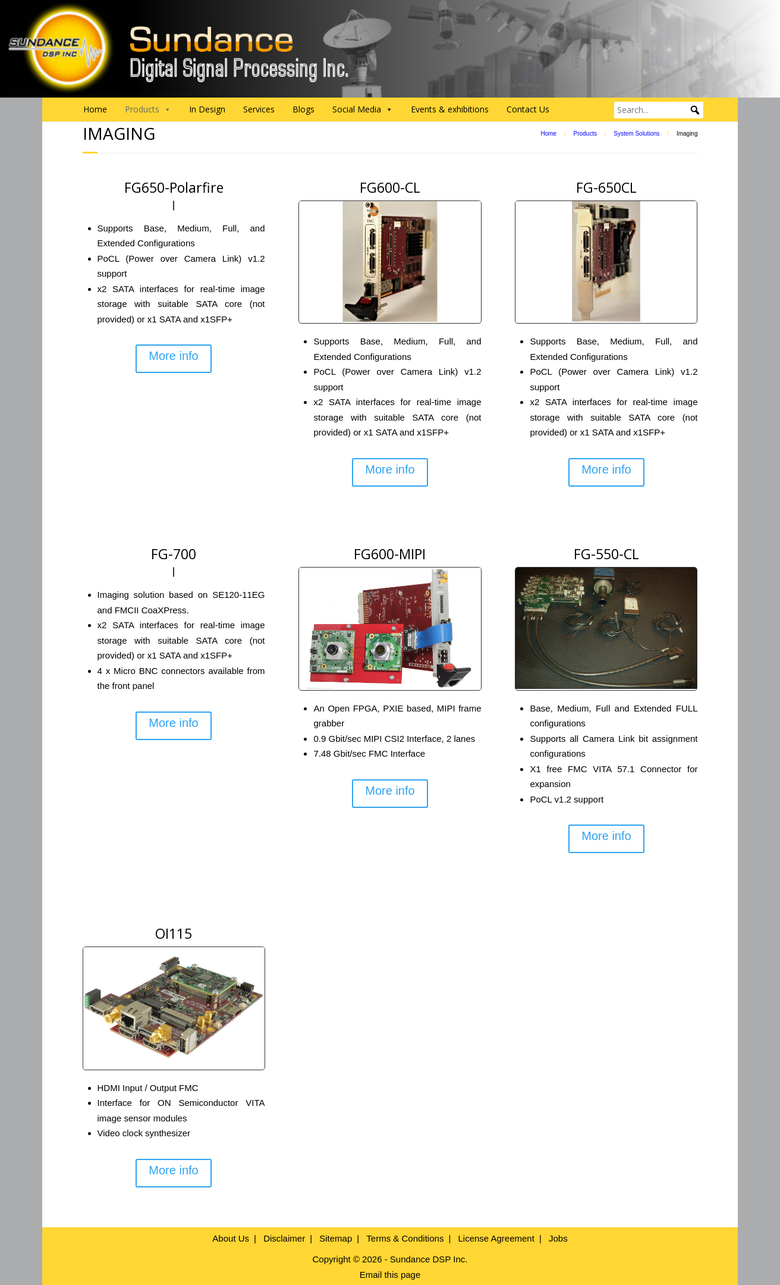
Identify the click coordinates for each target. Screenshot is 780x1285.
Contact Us (528, 109)
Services (259, 109)
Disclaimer (284, 1238)
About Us (230, 1238)
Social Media (362, 109)
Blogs (303, 109)
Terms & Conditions (405, 1238)
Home (95, 109)
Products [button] (148, 109)
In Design (207, 109)
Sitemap (335, 1238)
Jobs (558, 1238)
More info (173, 355)
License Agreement (496, 1238)
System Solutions (636, 133)
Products (584, 133)
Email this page (390, 1275)
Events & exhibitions (450, 109)
